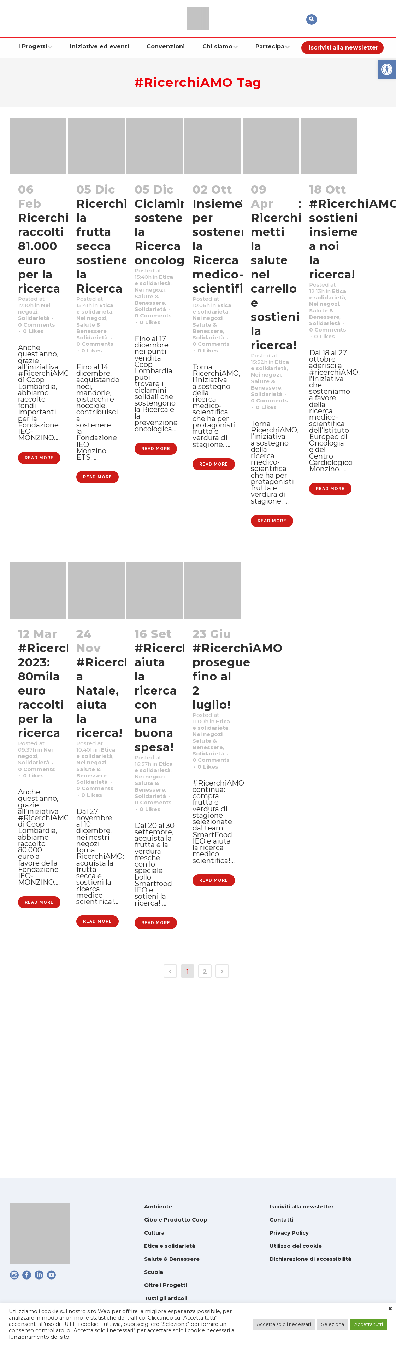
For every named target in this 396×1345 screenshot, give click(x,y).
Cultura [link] (154, 1232)
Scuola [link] (153, 1272)
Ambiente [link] (158, 1206)
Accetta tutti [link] (368, 1324)
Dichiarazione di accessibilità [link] (310, 1258)
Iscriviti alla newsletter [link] (302, 1206)
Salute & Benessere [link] (172, 1258)
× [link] (390, 1309)
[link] (387, 69)
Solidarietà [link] (38, 337)
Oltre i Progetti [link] (165, 1285)
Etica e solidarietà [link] (169, 1245)
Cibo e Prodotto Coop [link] (175, 1219)
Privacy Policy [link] (289, 1232)
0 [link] (36, 364)
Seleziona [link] (332, 1324)
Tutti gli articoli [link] (165, 1298)
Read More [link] (39, 533)
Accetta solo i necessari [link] (284, 1324)
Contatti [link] (281, 1219)
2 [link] (205, 1152)
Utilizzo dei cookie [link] (296, 1245)
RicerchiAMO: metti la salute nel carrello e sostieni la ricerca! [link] (293, 281)
